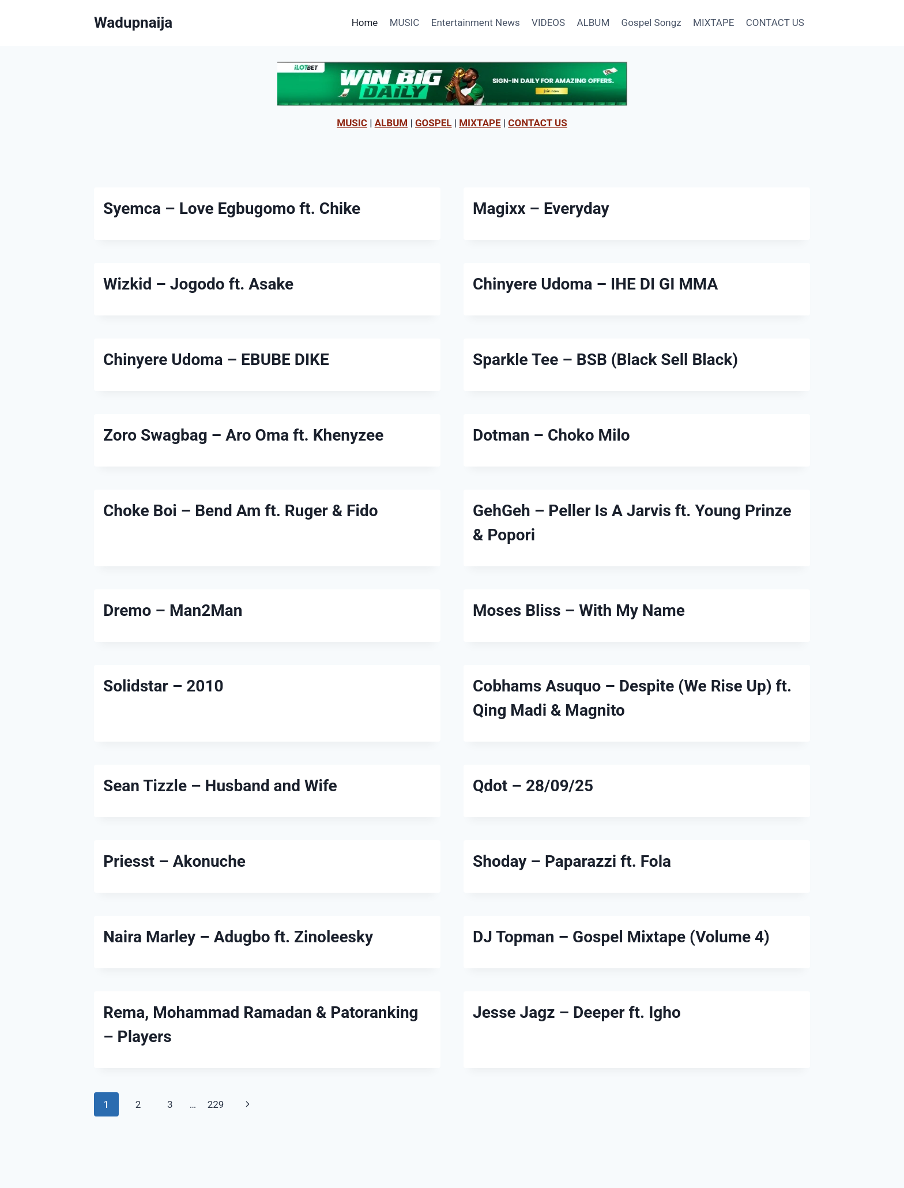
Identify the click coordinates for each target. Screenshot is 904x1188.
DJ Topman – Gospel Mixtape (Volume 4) (621, 936)
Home (365, 22)
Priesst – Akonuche (174, 861)
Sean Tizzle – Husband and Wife (220, 785)
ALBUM (593, 22)
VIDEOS (548, 22)
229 (216, 1104)
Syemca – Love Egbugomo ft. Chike (231, 208)
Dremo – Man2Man (172, 610)
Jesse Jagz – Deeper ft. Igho (577, 1012)
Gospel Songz (651, 22)
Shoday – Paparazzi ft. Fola (572, 861)
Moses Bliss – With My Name (579, 610)
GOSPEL (433, 123)
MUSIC (405, 22)
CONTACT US (775, 22)
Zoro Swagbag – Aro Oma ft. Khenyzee (243, 435)
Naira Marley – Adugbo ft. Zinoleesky (238, 936)
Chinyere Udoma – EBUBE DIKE (216, 359)
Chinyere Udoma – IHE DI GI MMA (595, 284)
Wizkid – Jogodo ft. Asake (198, 284)
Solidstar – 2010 (163, 685)
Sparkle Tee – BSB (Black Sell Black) (605, 359)
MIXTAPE (713, 22)
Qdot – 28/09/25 (533, 785)
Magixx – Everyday (541, 208)
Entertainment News (475, 22)
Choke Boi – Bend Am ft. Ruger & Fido (240, 510)
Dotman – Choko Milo (551, 435)
